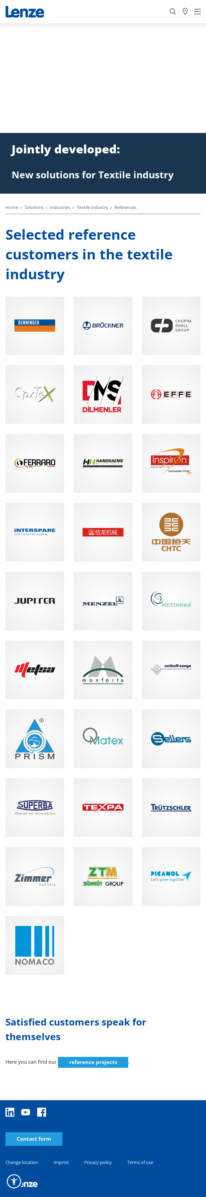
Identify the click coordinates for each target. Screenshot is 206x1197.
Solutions (34, 207)
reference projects (93, 1062)
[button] (14, 1181)
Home (11, 207)
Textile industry (92, 207)
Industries (60, 207)
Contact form (34, 1139)
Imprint (61, 1162)
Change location (21, 1162)
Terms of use (140, 1162)
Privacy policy (98, 1162)
